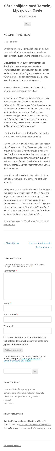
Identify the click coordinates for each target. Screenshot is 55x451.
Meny (27, 24)
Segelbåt (7, 400)
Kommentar (10, 270)
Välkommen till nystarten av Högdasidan (21, 396)
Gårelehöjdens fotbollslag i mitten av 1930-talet (24, 393)
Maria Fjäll (42, 421)
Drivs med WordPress (12, 445)
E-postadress (11, 314)
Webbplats (9, 326)
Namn (7, 303)
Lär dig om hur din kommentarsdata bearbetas (22, 359)
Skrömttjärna (11, 243)
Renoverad (8, 403)
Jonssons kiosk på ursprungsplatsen (19, 389)
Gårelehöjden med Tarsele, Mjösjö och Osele (27, 8)
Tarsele (39, 221)
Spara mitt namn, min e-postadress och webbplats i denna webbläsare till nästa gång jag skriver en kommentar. (26, 341)
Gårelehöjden (29, 221)
